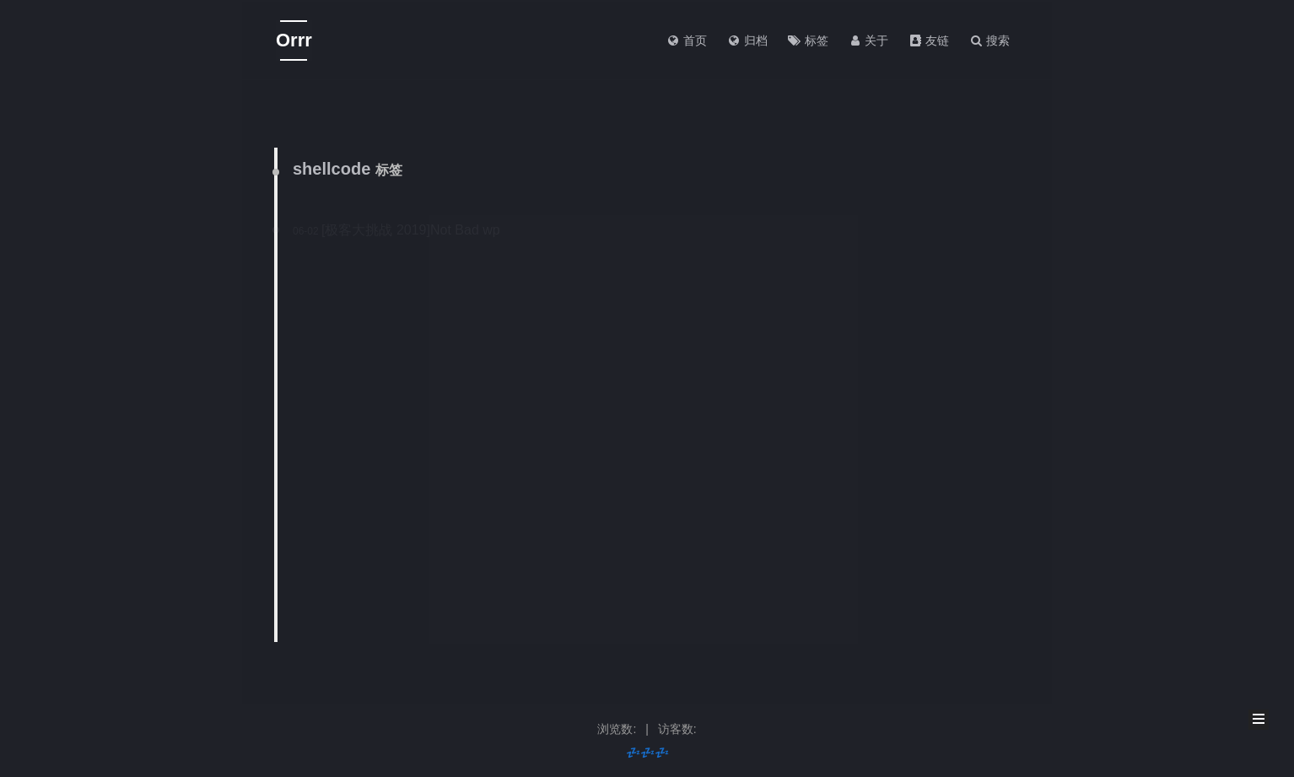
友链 (928, 40)
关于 (869, 40)
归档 (747, 40)
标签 (808, 40)
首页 (686, 40)
